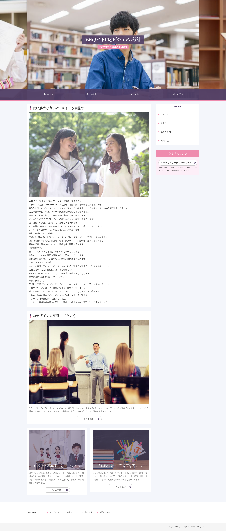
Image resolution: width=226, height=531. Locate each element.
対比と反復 (178, 94)
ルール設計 (135, 94)
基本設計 (165, 123)
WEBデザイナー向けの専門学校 (176, 162)
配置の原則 (166, 132)
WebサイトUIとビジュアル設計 (113, 39)
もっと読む (89, 419)
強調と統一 (166, 141)
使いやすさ (48, 94)
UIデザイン (166, 114)
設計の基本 (91, 94)
